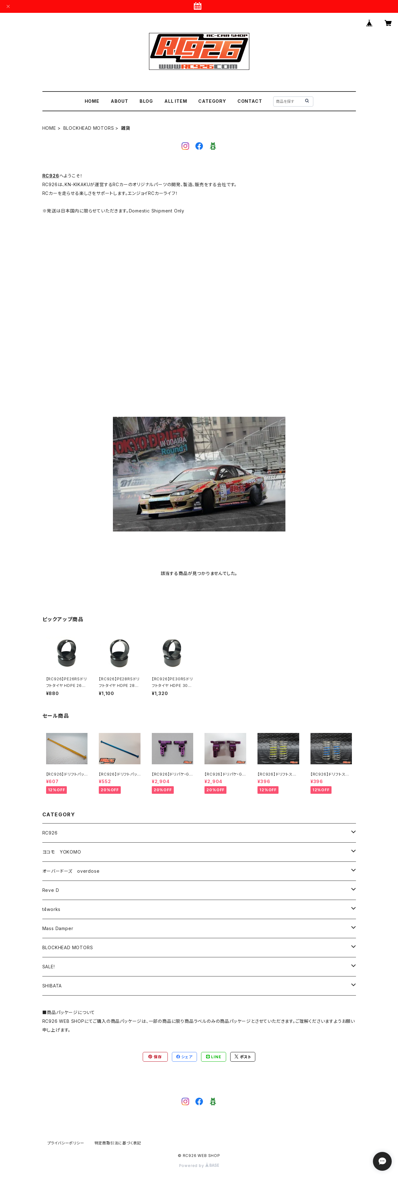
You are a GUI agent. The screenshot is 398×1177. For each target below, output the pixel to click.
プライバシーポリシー (65, 1143)
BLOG (146, 101)
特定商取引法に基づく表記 (117, 1143)
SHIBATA (52, 985)
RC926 (50, 175)
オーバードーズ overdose (71, 871)
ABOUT (119, 101)
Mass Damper (57, 928)
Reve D (50, 890)
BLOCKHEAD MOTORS (88, 128)
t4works (51, 909)
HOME (92, 101)
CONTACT (249, 101)
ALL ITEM (175, 101)
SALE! (48, 966)
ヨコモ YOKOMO (61, 852)
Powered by (199, 1165)
